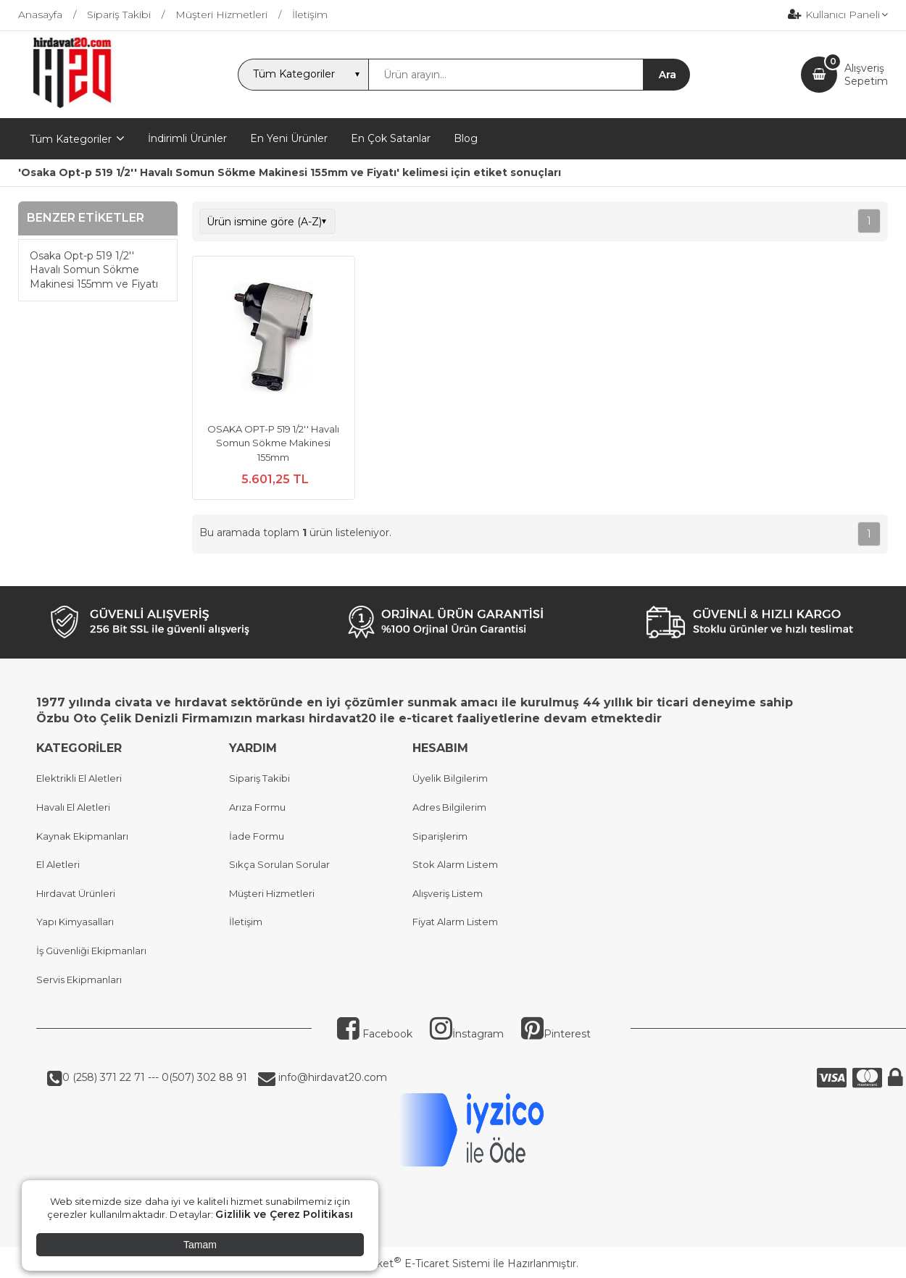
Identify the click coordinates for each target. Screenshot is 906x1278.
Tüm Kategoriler (71, 139)
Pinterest (556, 1033)
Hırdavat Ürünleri (75, 893)
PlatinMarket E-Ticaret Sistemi (409, 1263)
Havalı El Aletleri (73, 807)
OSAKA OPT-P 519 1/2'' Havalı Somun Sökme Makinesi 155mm (273, 443)
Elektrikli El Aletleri (79, 778)
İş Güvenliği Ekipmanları (91, 950)
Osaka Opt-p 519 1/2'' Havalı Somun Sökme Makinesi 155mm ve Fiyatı (94, 270)
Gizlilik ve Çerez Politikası (284, 1214)
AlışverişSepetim (866, 75)
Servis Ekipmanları (79, 979)
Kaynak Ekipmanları (82, 836)
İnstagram (467, 1033)
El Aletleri (58, 864)
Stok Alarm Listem (455, 864)
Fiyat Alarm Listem (455, 921)
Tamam (200, 1244)
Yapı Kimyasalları (75, 921)
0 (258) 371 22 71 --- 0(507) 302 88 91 (154, 1077)
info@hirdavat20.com (331, 1077)
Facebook (374, 1033)
